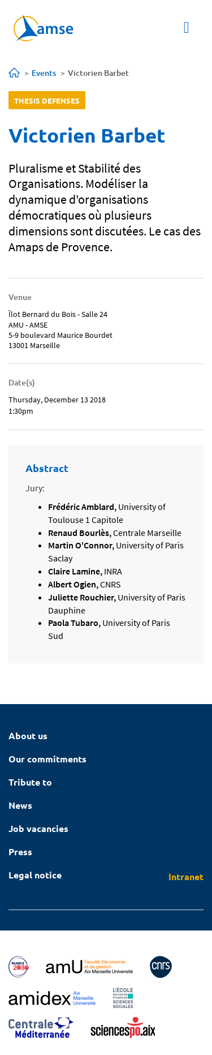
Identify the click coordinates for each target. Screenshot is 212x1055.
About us (27, 735)
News (20, 805)
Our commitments (47, 759)
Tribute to (30, 782)
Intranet (186, 876)
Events (44, 72)
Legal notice (35, 875)
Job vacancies (38, 828)
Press (20, 851)
